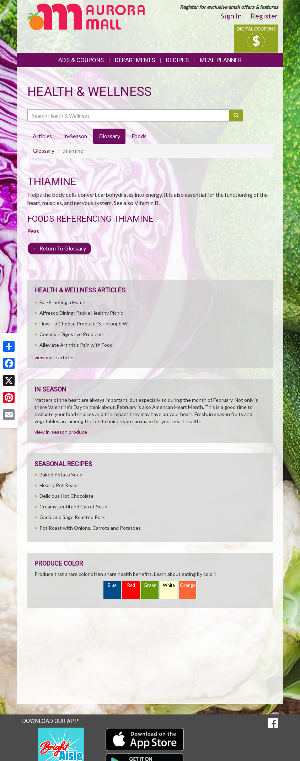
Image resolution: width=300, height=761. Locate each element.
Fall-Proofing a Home (62, 302)
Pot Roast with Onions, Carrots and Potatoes (90, 528)
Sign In (231, 15)
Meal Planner (221, 60)
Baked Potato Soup (60, 474)
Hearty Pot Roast (58, 485)
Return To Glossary (59, 248)
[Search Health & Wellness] (128, 115)
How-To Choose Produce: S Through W (83, 323)
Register (264, 15)
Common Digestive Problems (71, 334)
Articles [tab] (42, 136)
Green (150, 585)
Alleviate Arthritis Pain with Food (76, 345)
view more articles (54, 357)
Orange (187, 585)
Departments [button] (135, 60)
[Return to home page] (86, 16)
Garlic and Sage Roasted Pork (72, 517)
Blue (112, 585)
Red (131, 585)
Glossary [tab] (109, 136)
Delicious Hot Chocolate (66, 496)
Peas (33, 230)
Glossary (43, 150)
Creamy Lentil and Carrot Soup (73, 506)
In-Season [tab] (75, 136)
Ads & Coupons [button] (81, 60)
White (169, 585)
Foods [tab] (139, 136)
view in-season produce (60, 432)
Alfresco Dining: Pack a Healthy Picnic (81, 313)
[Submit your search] (236, 115)
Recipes (177, 60)
